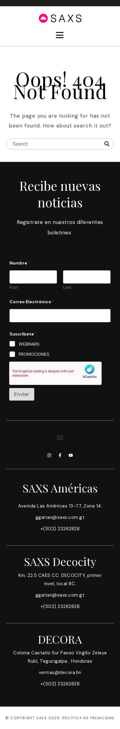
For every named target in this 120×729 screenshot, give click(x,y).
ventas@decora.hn (60, 672)
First (13, 287)
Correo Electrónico (31, 301)
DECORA (60, 639)
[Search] (107, 144)
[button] (60, 437)
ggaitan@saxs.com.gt (60, 517)
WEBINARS (29, 344)
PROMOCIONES (34, 354)
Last (67, 287)
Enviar (21, 394)
